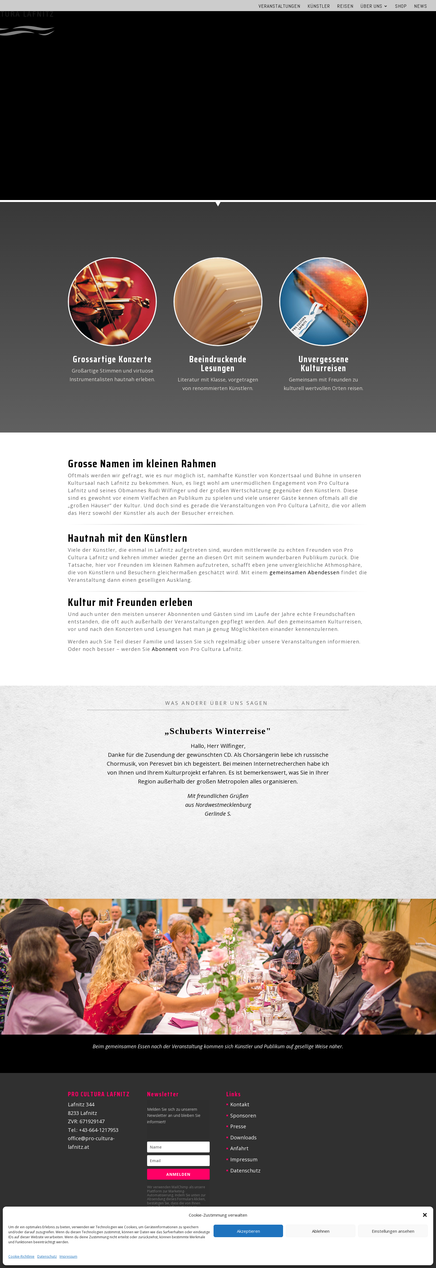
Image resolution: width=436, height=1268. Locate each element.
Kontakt (239, 1104)
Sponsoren (243, 1115)
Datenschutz (47, 1256)
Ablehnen (321, 1231)
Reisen (345, 6)
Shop (401, 6)
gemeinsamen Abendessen (304, 572)
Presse (238, 1126)
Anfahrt (239, 1148)
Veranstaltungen (279, 6)
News (420, 6)
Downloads (243, 1137)
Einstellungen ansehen (393, 1231)
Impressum (68, 1256)
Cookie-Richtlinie (21, 1256)
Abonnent (165, 649)
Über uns (371, 6)
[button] (425, 1215)
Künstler (319, 6)
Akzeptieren (248, 1231)
